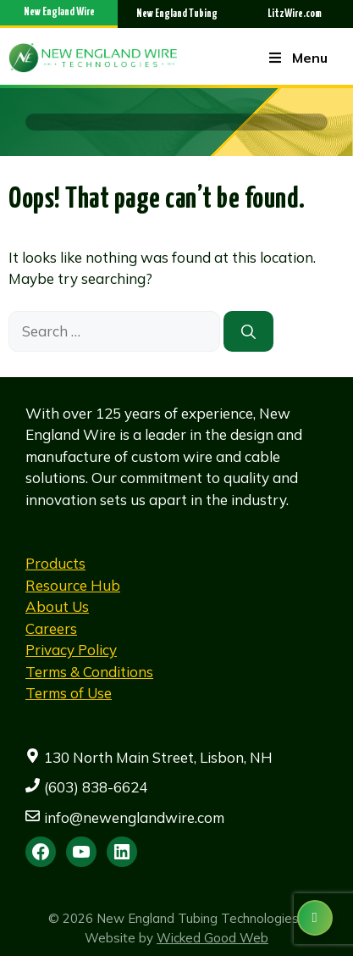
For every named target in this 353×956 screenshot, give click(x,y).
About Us (57, 606)
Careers (51, 628)
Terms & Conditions (89, 672)
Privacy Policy (71, 650)
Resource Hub (72, 585)
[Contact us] (315, 918)
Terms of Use (68, 693)
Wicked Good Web (212, 938)
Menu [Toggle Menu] (297, 57)
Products (55, 563)
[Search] (248, 331)
